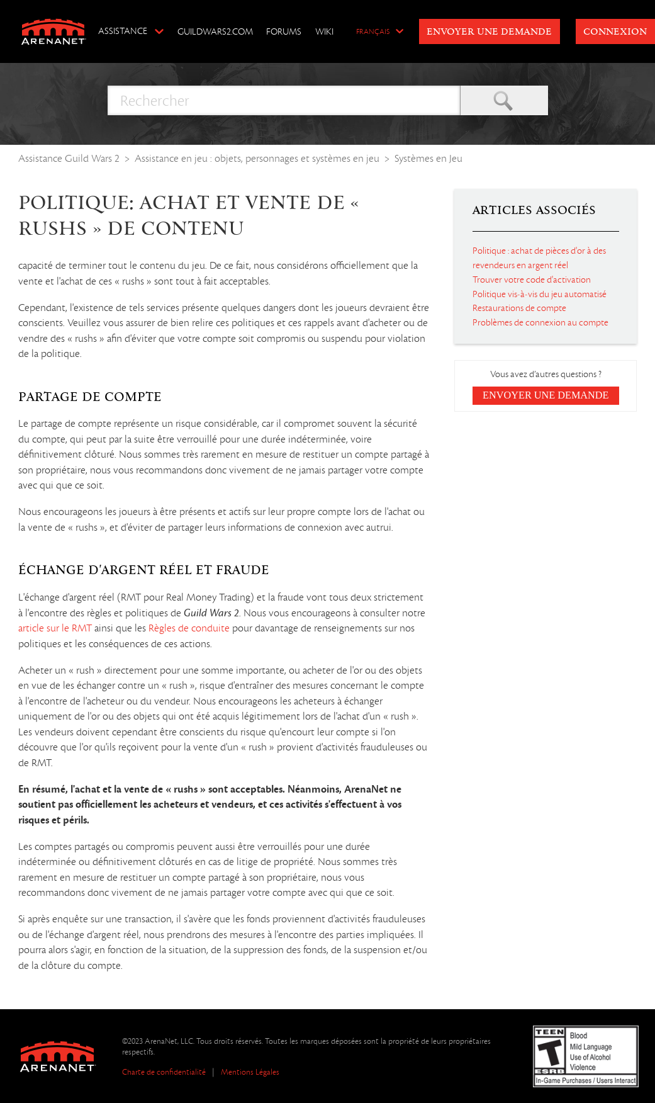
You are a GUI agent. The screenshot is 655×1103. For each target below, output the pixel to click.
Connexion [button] (615, 32)
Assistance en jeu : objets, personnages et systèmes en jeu (257, 158)
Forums (283, 31)
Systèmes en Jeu (428, 158)
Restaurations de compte (519, 308)
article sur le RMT (55, 628)
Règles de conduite (189, 628)
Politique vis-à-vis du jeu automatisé (540, 294)
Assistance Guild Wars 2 (69, 158)
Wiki (324, 31)
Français (372, 32)
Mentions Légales (250, 1071)
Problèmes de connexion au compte (540, 322)
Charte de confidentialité (164, 1071)
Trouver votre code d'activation (532, 279)
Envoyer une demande (489, 32)
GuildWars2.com (215, 31)
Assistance (122, 31)
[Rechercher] (284, 100)
